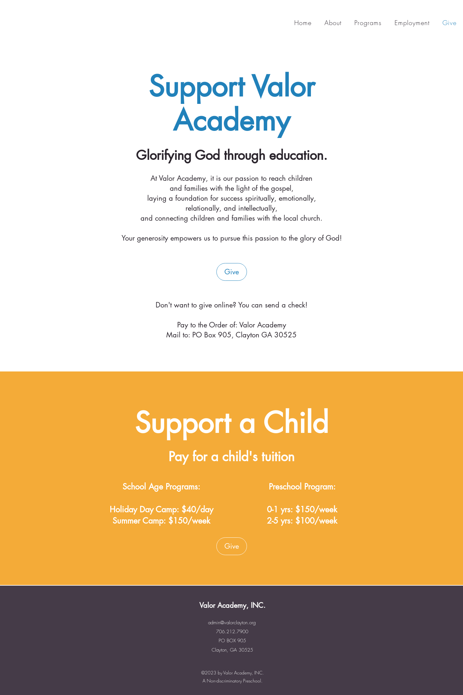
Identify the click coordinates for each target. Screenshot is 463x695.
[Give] (231, 272)
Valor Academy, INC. (232, 605)
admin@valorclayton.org (232, 622)
